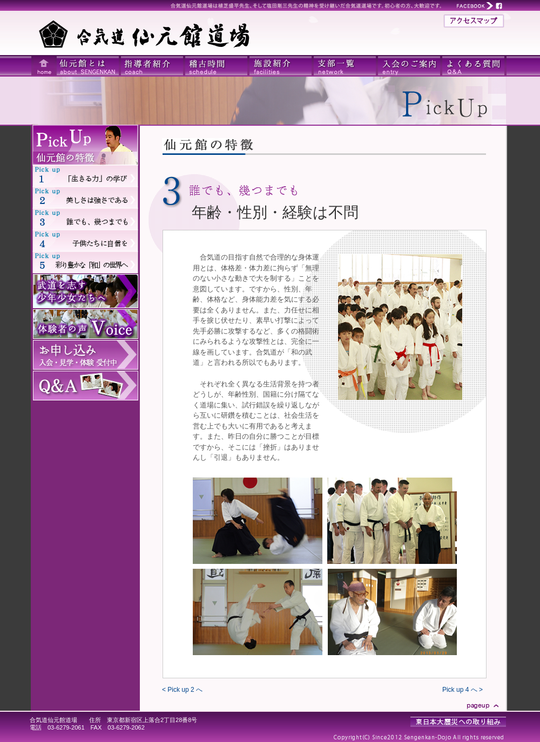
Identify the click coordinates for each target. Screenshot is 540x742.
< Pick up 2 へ (182, 689)
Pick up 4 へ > (462, 689)
